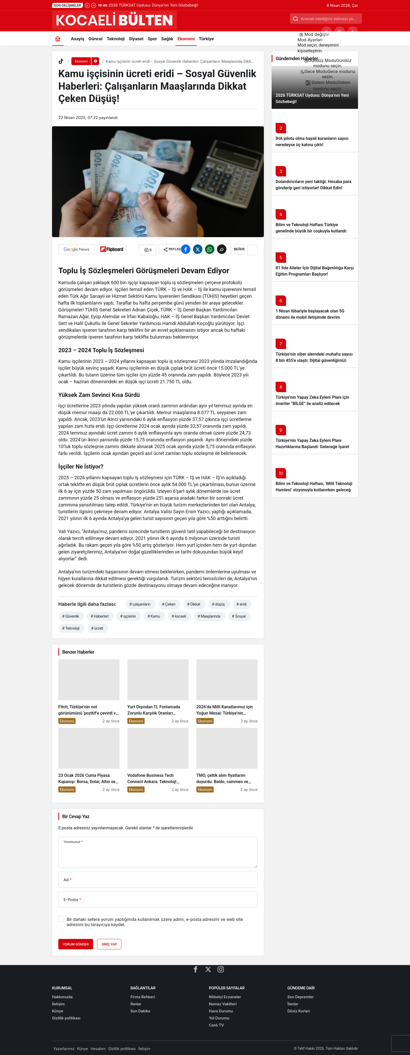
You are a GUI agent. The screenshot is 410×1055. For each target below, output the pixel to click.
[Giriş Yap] (353, 31)
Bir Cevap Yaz (75, 815)
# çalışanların (139, 603)
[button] (339, 31)
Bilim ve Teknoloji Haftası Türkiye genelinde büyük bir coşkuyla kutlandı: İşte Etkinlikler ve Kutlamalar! (311, 231)
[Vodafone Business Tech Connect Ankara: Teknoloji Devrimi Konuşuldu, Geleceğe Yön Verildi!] (158, 759)
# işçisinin (128, 615)
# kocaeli (179, 615)
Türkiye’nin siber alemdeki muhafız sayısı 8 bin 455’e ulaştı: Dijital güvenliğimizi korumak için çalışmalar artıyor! (314, 360)
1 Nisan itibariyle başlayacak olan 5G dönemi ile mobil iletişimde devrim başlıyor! (310, 317)
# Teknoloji (70, 627)
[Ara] (326, 31)
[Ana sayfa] (58, 38)
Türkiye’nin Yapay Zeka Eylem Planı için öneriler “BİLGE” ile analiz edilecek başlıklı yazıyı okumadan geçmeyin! (312, 403)
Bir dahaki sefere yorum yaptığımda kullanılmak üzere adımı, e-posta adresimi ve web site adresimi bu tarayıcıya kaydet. (155, 921)
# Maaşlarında (209, 615)
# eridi (241, 603)
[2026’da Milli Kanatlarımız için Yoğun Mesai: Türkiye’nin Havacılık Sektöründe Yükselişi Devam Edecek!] (227, 690)
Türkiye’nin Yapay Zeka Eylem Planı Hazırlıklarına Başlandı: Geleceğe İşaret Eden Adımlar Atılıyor (312, 446)
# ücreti (97, 627)
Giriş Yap (109, 943)
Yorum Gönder (76, 943)
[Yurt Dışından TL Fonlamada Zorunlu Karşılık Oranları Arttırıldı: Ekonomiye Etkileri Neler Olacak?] (158, 690)
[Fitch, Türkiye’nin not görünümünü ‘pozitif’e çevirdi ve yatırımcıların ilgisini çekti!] (88, 690)
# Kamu (153, 615)
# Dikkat (193, 603)
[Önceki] (87, 5)
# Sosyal (239, 615)
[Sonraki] (93, 5)
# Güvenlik (70, 615)
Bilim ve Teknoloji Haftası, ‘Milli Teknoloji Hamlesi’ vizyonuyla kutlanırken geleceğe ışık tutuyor (314, 490)
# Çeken (168, 603)
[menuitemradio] (328, 63)
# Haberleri (99, 615)
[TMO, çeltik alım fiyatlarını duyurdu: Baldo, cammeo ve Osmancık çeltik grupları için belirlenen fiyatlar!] (227, 759)
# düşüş (218, 603)
